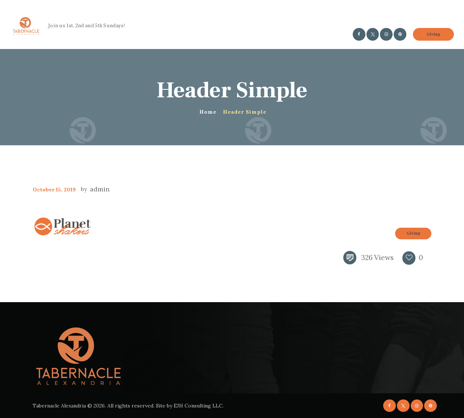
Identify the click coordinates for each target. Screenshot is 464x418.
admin (98, 189)
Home (207, 112)
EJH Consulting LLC (198, 405)
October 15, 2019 (54, 189)
